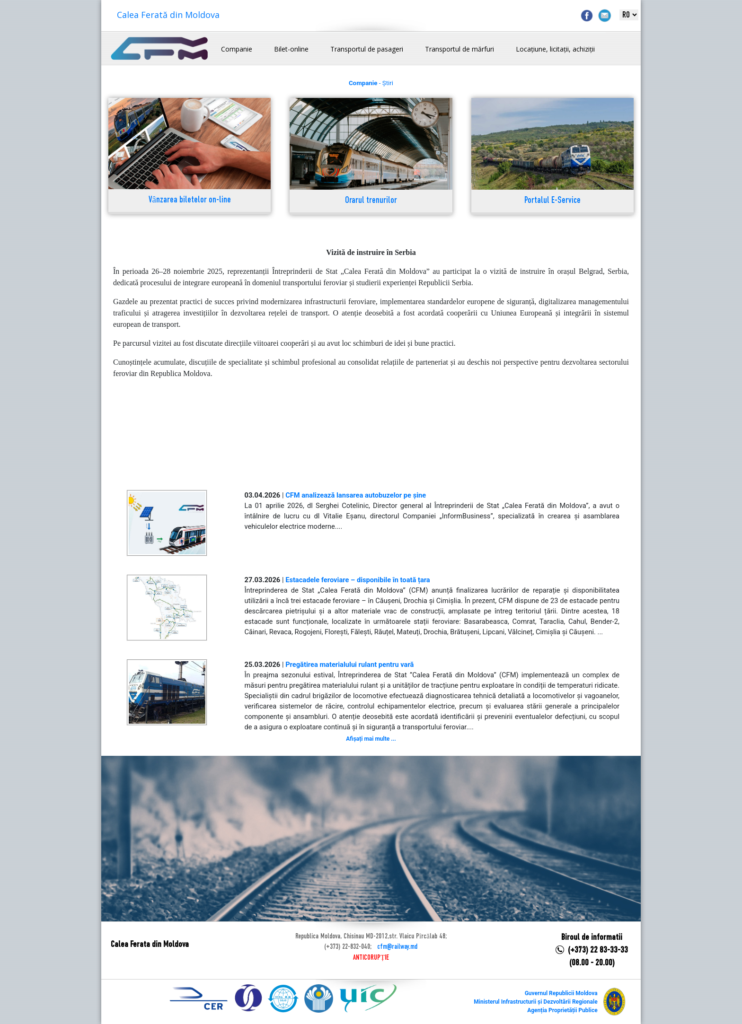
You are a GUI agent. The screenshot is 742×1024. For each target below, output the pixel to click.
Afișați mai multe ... (371, 738)
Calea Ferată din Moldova (168, 14)
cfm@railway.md (397, 947)
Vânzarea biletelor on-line (190, 200)
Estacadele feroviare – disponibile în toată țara (357, 580)
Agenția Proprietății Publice (562, 1010)
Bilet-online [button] (291, 48)
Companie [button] (236, 48)
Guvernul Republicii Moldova (561, 993)
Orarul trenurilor (371, 201)
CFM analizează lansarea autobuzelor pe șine (355, 495)
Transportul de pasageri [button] (366, 48)
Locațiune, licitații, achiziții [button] (555, 48)
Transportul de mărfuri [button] (459, 48)
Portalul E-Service (552, 201)
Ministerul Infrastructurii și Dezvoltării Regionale (535, 1001)
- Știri (371, 83)
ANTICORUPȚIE (371, 957)
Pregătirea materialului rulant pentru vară (349, 664)
